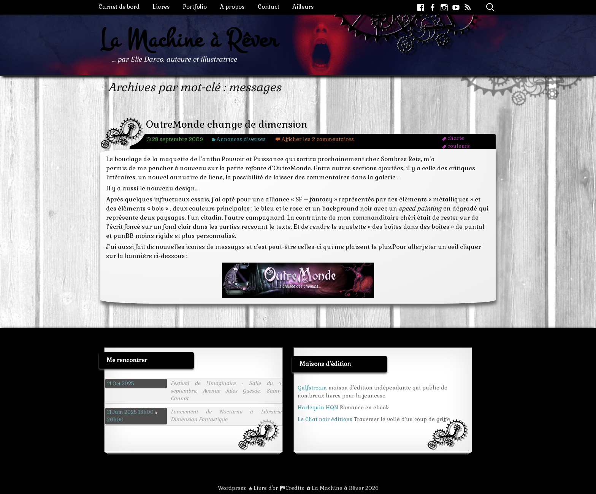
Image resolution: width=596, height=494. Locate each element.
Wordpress (232, 487)
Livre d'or (266, 487)
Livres (161, 6)
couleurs (458, 145)
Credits (294, 487)
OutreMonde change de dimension (227, 124)
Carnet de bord (118, 6)
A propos (232, 6)
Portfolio (195, 6)
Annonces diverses (241, 139)
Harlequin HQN (318, 407)
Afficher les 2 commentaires (318, 139)
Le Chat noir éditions (325, 419)
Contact (268, 6)
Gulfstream (312, 387)
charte (455, 138)
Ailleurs (303, 6)
